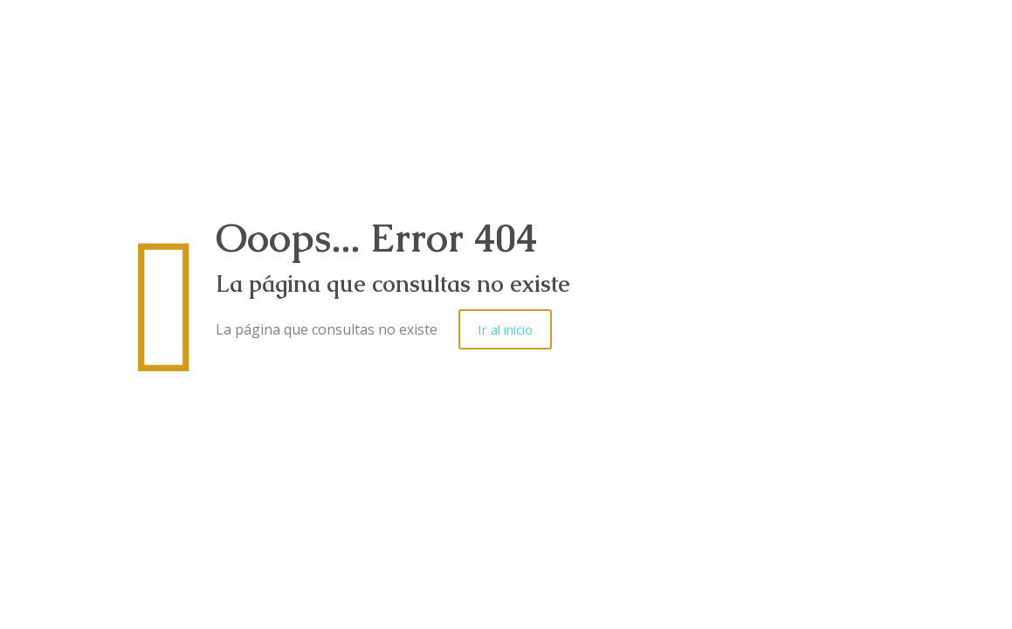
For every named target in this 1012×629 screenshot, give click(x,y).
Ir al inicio (505, 329)
